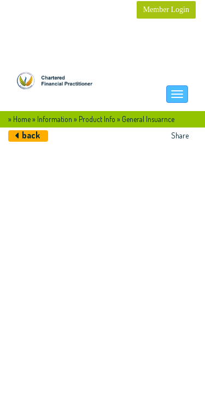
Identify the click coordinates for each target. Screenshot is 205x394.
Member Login (166, 9)
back (31, 135)
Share (180, 135)
